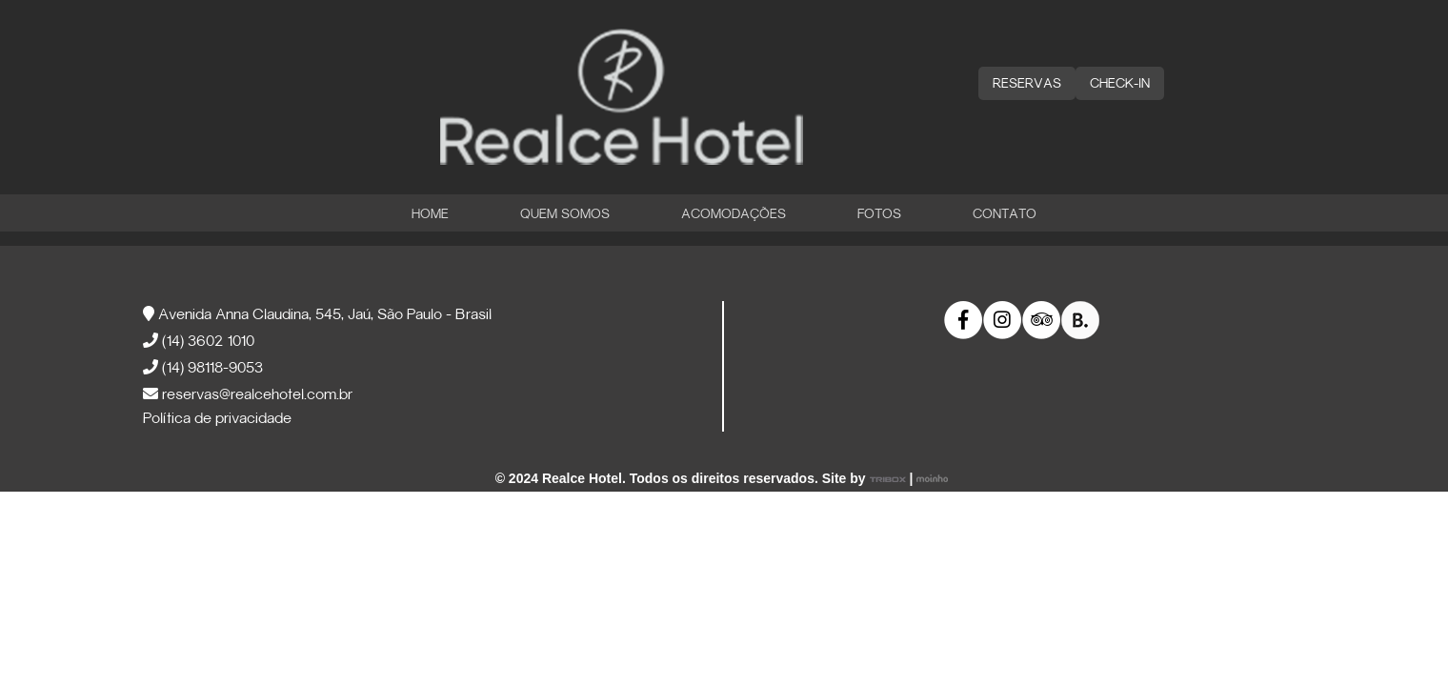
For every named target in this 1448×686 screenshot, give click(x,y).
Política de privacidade (217, 419)
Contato (1004, 215)
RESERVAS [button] (1027, 84)
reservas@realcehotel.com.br (247, 395)
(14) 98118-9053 (203, 368)
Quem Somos (565, 215)
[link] (963, 320)
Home (430, 215)
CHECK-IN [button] (1120, 84)
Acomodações (733, 215)
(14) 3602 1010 (198, 342)
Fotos (879, 215)
